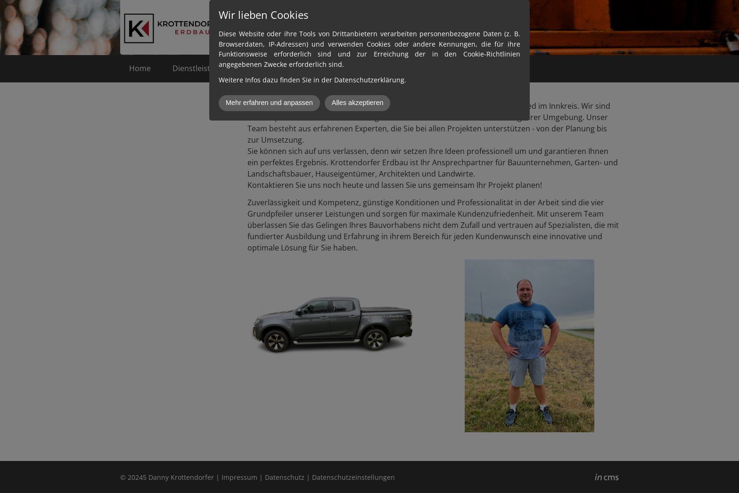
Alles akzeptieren (358, 102)
